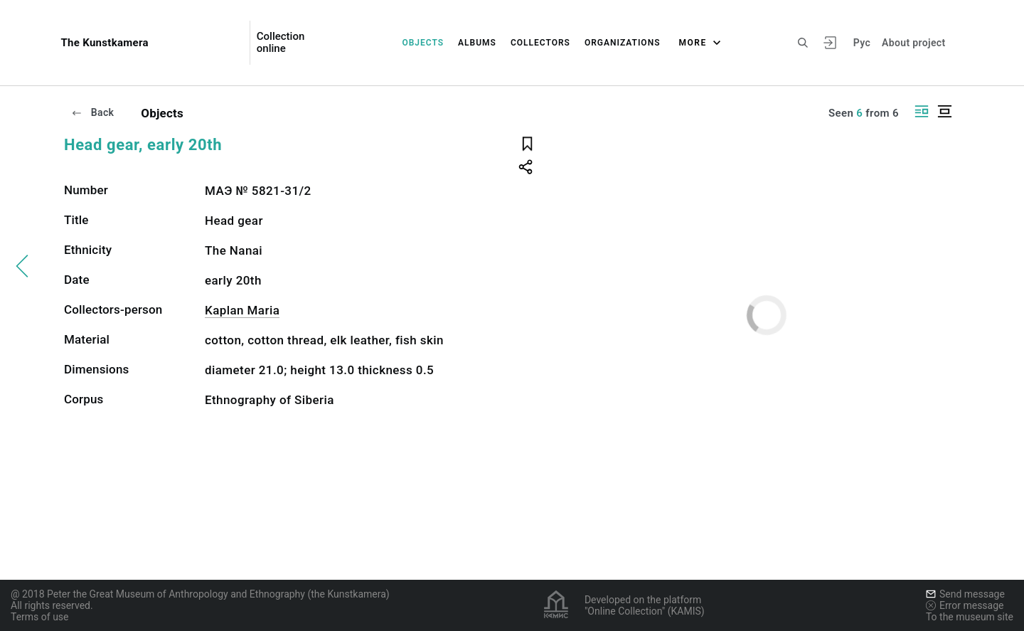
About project (913, 42)
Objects (423, 43)
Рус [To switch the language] (861, 42)
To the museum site (969, 616)
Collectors (540, 43)
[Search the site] (803, 42)
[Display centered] (944, 111)
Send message (965, 594)
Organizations (623, 43)
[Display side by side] (921, 111)
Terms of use (40, 616)
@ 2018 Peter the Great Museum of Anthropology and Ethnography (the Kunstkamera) (200, 594)
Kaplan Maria (242, 310)
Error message (965, 605)
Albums (477, 43)
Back (92, 112)
